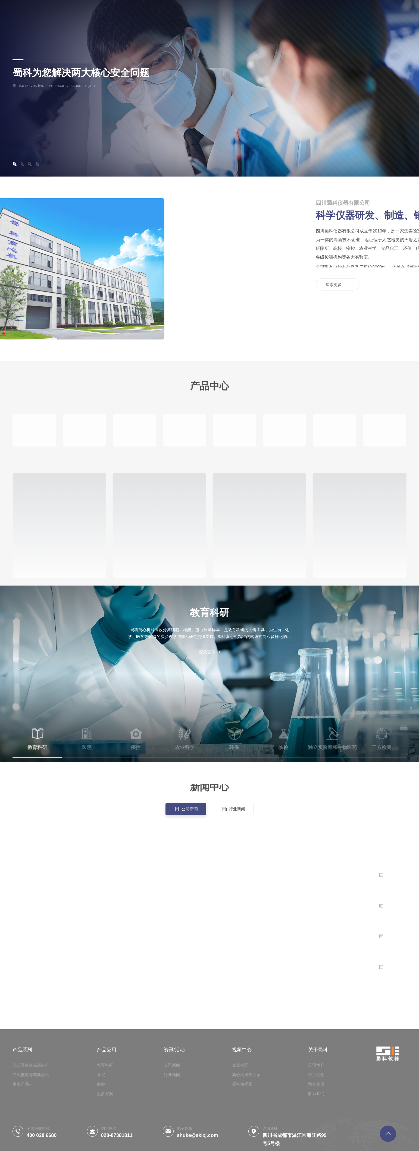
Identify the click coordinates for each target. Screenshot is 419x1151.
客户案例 (267, 12)
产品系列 (112, 12)
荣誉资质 (215, 12)
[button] (14, 164)
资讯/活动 (241, 12)
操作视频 (164, 12)
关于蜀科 (189, 12)
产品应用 (138, 12)
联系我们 (293, 12)
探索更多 (34, 111)
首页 (91, 7)
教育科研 (209, 612)
